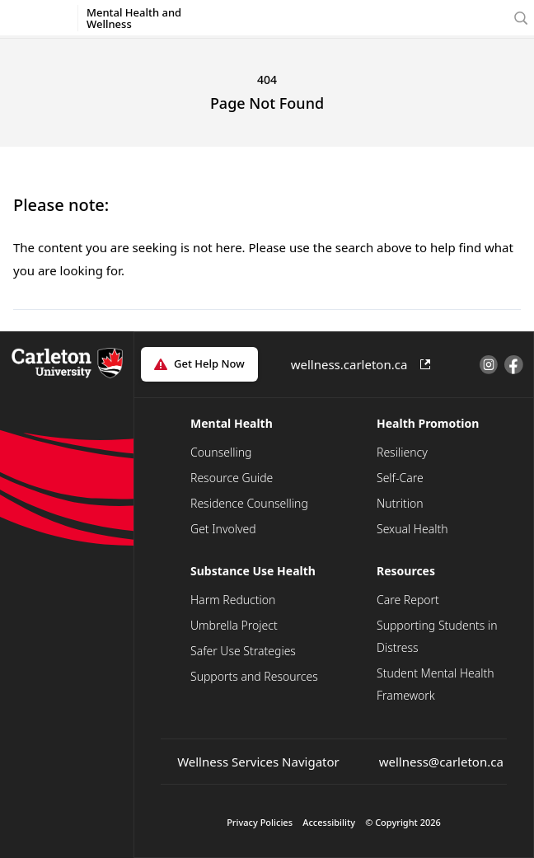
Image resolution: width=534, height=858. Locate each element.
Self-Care (400, 477)
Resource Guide (231, 477)
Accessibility (328, 822)
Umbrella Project (234, 625)
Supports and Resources (254, 676)
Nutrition (400, 503)
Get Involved (223, 529)
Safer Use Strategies (243, 651)
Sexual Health (412, 529)
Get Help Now (209, 363)
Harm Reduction (232, 599)
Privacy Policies (260, 822)
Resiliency (402, 452)
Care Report (408, 599)
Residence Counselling (249, 503)
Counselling (220, 452)
